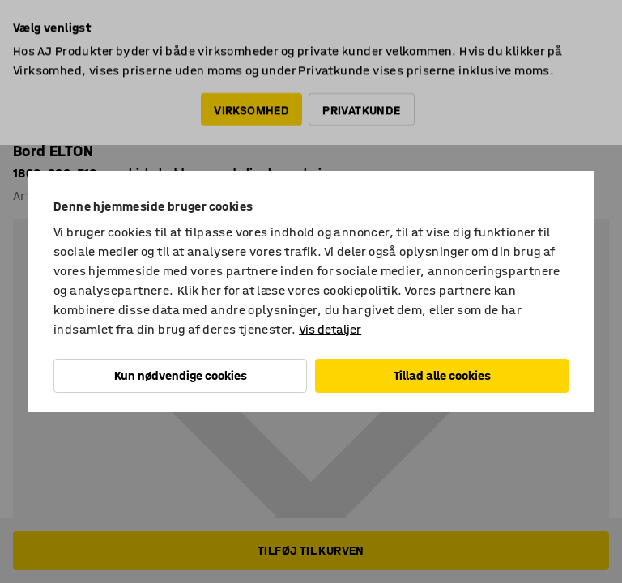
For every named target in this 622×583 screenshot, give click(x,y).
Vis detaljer (330, 329)
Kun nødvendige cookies (180, 375)
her (211, 290)
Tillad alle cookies (442, 375)
